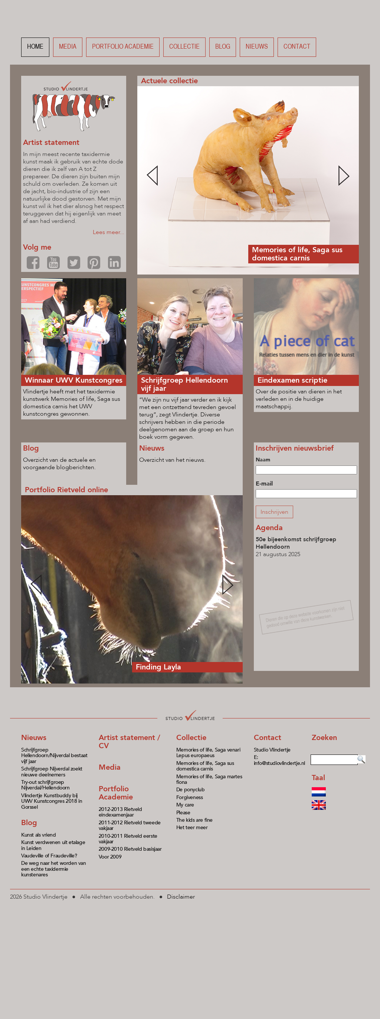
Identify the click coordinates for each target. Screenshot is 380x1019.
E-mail (264, 483)
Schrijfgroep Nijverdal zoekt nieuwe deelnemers (51, 771)
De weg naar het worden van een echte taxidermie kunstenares (53, 869)
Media (67, 47)
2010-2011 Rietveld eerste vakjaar (128, 839)
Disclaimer (181, 897)
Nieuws (257, 47)
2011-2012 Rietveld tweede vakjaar (130, 825)
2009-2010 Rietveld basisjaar (130, 849)
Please (183, 812)
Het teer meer (192, 827)
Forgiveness (189, 797)
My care (185, 804)
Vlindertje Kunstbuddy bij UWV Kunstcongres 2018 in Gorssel (51, 801)
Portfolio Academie (116, 793)
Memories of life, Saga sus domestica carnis (205, 766)
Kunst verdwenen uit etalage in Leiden (53, 845)
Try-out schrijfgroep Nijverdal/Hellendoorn (45, 785)
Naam (263, 459)
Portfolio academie (123, 47)
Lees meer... (108, 232)
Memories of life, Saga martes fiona (209, 779)
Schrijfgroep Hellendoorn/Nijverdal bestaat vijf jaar (54, 755)
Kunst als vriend (38, 834)
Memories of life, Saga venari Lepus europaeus (208, 752)
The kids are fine (194, 820)
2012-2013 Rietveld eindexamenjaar (120, 812)
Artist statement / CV (129, 742)
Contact (297, 47)
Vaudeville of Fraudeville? (49, 855)
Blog (222, 47)
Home (35, 47)
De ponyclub (190, 789)
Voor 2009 (110, 856)
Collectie (184, 47)
